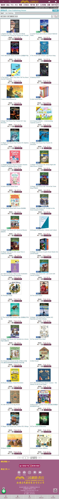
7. (8, 99)
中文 (12, 5)
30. (37, 339)
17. (13, 208)
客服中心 (18, 497)
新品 (7, 5)
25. (6, 295)
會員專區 (53, 497)
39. (6, 448)
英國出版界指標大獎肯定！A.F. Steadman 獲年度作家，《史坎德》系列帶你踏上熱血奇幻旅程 (51, 7)
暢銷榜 (3, 5)
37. (15, 426)
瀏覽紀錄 (41, 497)
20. (43, 230)
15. (9, 186)
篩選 (55, 10)
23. (14, 275)
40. (39, 448)
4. (43, 55)
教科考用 (54, 5)
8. (36, 99)
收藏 (29, 497)
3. (14, 55)
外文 (16, 5)
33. (12, 382)
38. (38, 426)
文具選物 (43, 5)
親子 (37, 5)
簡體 (20, 5)
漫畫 (48, 5)
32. (34, 361)
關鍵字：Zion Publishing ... (8, 13)
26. (36, 295)
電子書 (32, 5)
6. (35, 77)
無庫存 (10, 39)
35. (10, 404)
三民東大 (26, 5)
